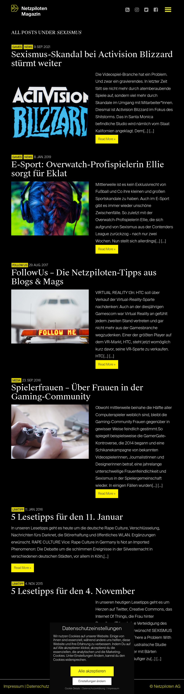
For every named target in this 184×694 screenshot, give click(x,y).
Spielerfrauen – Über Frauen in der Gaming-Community (77, 392)
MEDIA (16, 380)
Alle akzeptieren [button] (92, 671)
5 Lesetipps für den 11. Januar (67, 517)
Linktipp (17, 510)
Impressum (14, 687)
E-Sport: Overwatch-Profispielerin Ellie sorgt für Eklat (87, 169)
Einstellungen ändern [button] (92, 681)
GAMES (17, 47)
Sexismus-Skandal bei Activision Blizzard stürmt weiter (92, 59)
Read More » (106, 139)
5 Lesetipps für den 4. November (73, 591)
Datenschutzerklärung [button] (94, 688)
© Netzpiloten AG (165, 687)
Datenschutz (38, 687)
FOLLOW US (19, 265)
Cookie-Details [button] (72, 688)
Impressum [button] (113, 688)
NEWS (28, 47)
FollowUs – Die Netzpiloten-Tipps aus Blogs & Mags (84, 277)
